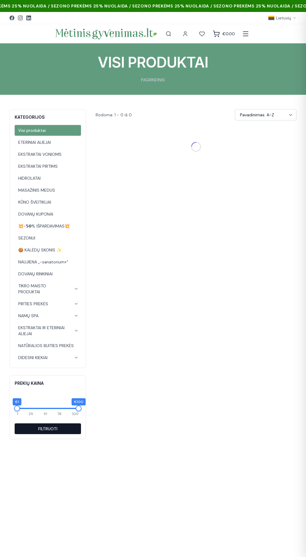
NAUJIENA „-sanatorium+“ (43, 262)
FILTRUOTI (47, 428)
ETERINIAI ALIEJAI (34, 142)
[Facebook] (12, 18)
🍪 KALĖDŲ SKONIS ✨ (40, 250)
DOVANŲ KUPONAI (35, 214)
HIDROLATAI (29, 178)
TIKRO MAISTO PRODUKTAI (32, 288)
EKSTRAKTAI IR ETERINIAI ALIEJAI (41, 330)
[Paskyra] (185, 34)
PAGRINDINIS (153, 80)
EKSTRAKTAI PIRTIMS (38, 166)
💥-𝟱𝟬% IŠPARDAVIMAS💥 (44, 226)
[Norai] (202, 34)
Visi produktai (32, 130)
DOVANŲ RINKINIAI (35, 274)
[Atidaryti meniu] (246, 34)
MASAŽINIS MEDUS (36, 190)
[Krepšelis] (224, 33)
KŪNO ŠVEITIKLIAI (34, 202)
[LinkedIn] (28, 18)
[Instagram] (20, 18)
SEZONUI (26, 238)
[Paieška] (169, 34)
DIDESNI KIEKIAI (33, 357)
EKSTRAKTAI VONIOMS (40, 154)
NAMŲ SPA (28, 315)
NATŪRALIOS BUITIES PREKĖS (46, 345)
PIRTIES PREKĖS (33, 303)
